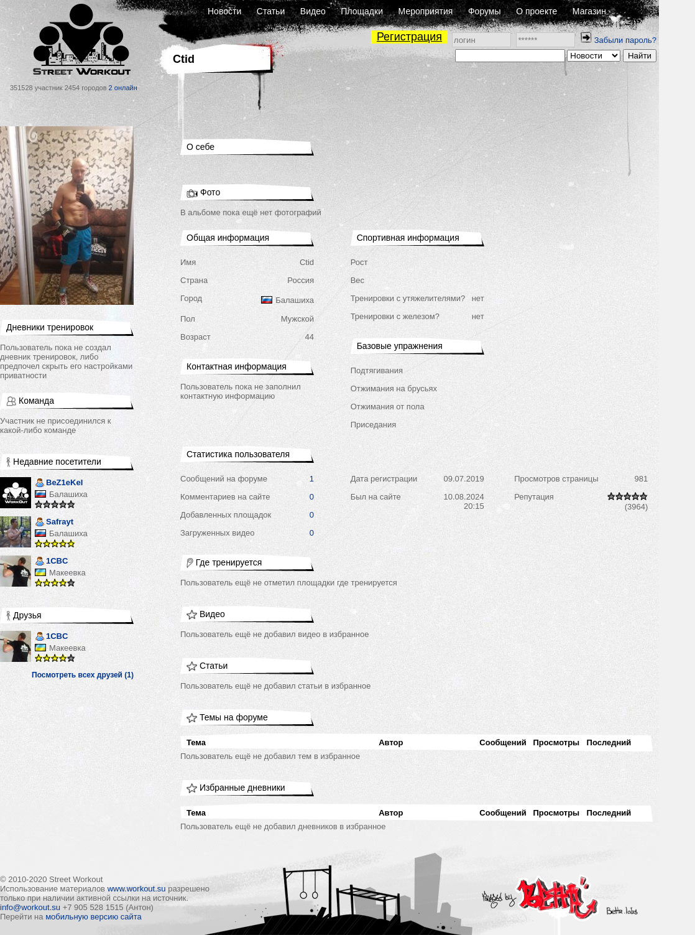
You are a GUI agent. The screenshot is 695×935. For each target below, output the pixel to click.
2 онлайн (123, 87)
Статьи (271, 11)
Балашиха (68, 494)
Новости (224, 11)
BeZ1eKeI (59, 484)
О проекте (536, 11)
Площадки (362, 11)
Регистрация (409, 36)
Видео (313, 11)
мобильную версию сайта (93, 916)
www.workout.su (137, 888)
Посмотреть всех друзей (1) (83, 675)
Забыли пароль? (625, 40)
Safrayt (54, 523)
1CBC (51, 562)
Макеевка (67, 572)
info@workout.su (30, 907)
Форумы (484, 11)
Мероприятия (425, 11)
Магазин (589, 11)
